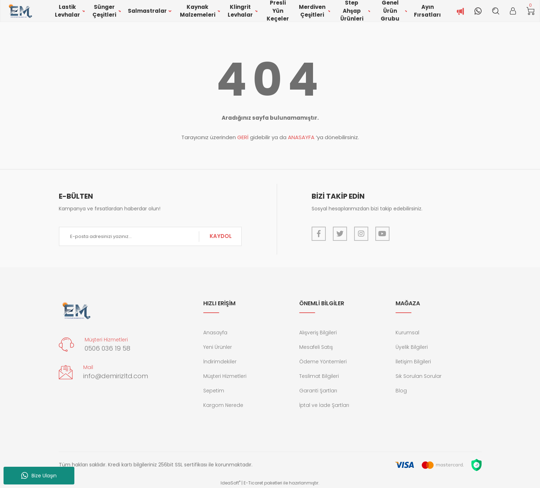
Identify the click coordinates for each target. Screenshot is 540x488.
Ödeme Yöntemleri (323, 361)
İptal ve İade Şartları (324, 405)
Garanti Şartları (318, 390)
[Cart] (530, 11)
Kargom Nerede (223, 405)
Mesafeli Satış (316, 347)
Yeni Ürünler (217, 347)
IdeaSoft (230, 483)
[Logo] (20, 11)
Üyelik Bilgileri (412, 347)
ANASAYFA (301, 137)
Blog (401, 390)
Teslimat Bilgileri (319, 376)
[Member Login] (513, 11)
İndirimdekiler (220, 361)
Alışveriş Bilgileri (318, 332)
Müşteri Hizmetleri (224, 376)
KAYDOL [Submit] (221, 236)
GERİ (243, 137)
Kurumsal (407, 332)
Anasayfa (215, 332)
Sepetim (213, 390)
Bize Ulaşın (39, 476)
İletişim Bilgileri (413, 361)
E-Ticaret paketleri (263, 483)
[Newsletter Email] (150, 236)
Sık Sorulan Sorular (419, 376)
